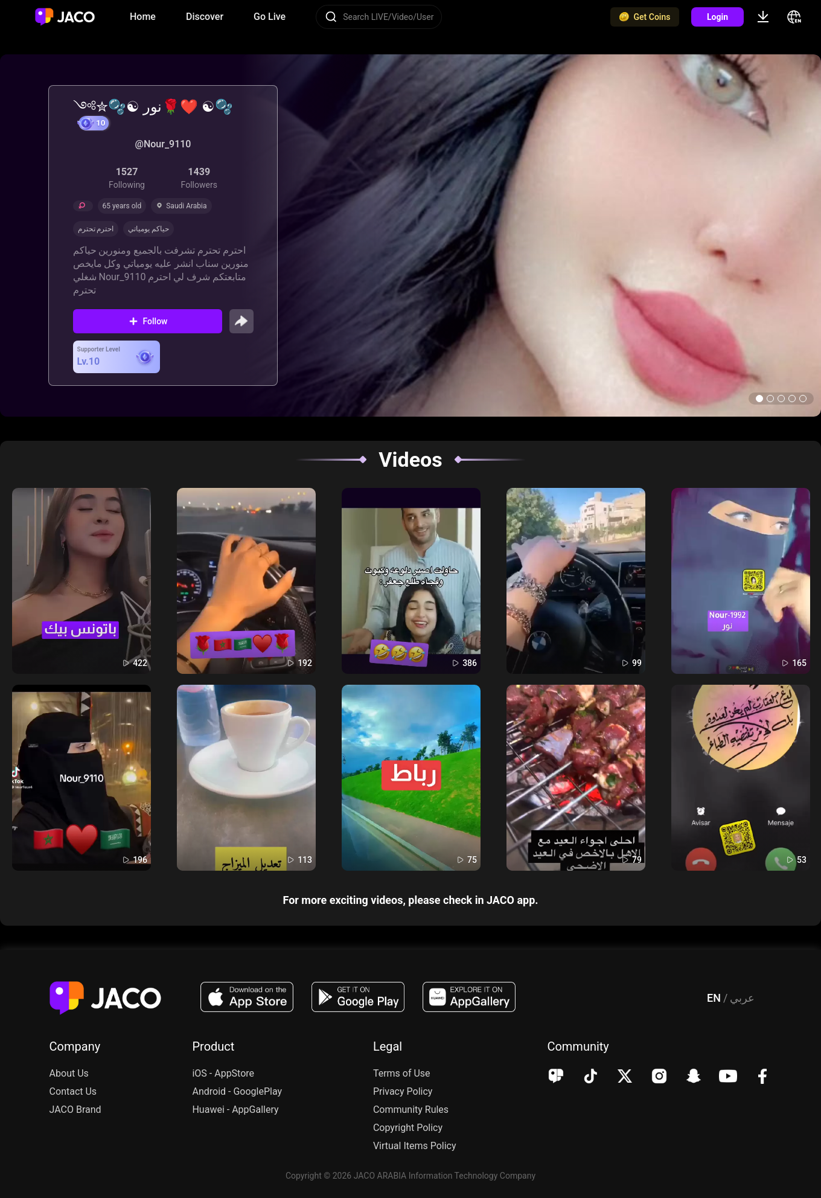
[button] (759, 398)
